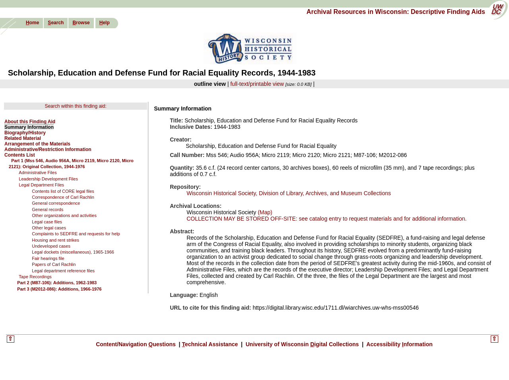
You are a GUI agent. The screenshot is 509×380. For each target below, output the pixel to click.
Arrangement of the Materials (37, 144)
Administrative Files (37, 172)
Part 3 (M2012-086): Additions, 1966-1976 (59, 289)
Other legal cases (49, 227)
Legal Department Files (41, 184)
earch (56, 22)
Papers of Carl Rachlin (54, 264)
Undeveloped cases (51, 246)
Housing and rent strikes (55, 240)
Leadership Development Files (48, 178)
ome (32, 22)
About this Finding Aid (29, 121)
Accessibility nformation (399, 344)
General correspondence (56, 203)
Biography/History (25, 133)
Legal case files (47, 221)
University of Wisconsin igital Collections (302, 344)
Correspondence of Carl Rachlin (63, 197)
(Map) (264, 212)
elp (104, 22)
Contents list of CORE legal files (63, 191)
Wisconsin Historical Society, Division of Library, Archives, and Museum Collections (289, 193)
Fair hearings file (48, 258)
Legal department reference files (63, 270)
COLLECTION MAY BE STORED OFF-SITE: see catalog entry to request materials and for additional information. (326, 218)
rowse (80, 22)
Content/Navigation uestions (136, 344)
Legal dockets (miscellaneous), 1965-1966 (73, 252)
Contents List (19, 155)
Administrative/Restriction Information (47, 149)
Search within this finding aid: (75, 106)
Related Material (22, 138)
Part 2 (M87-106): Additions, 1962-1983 (57, 282)
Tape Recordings (35, 276)
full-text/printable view (257, 84)
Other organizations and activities (64, 215)
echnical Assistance (210, 344)
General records (47, 209)
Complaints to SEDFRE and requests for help (76, 233)
